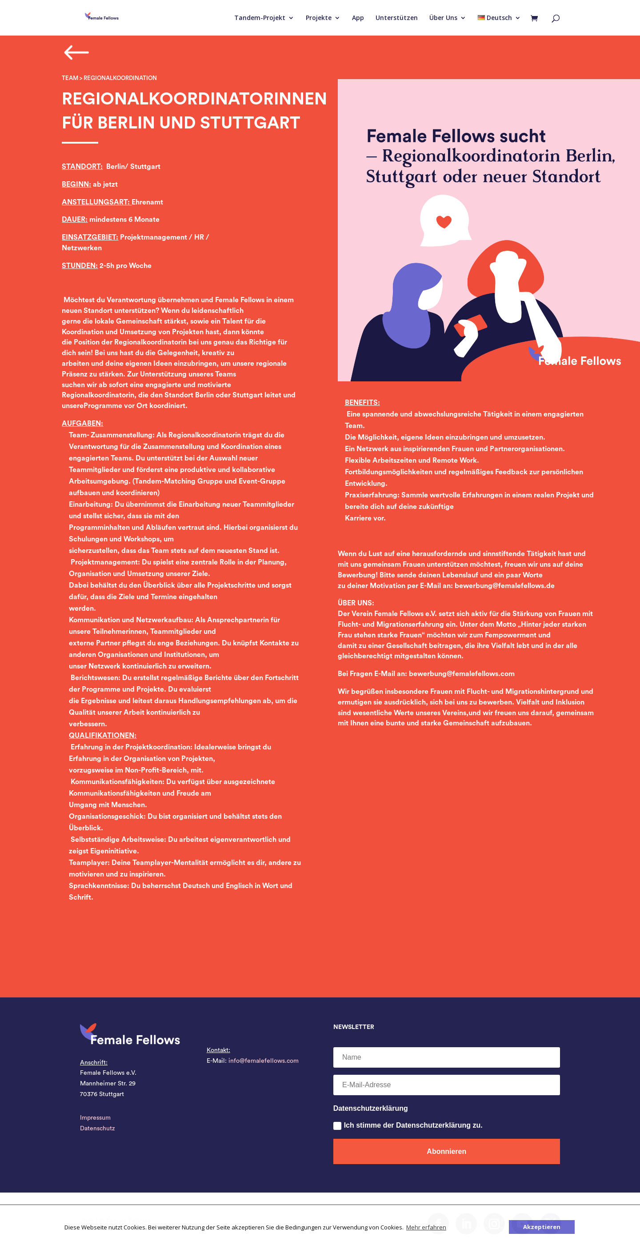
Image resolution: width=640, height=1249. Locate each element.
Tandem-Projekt (259, 18)
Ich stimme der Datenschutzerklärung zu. (408, 1125)
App (358, 18)
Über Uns (443, 18)
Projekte (319, 18)
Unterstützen (397, 18)
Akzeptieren (541, 1227)
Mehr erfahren (426, 1227)
